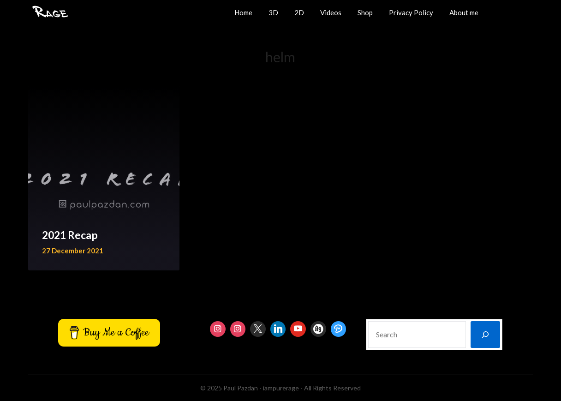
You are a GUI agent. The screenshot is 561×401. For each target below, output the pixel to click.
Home (243, 12)
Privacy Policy (411, 12)
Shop (365, 12)
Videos (330, 12)
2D (299, 12)
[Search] (485, 334)
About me (463, 12)
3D (273, 12)
